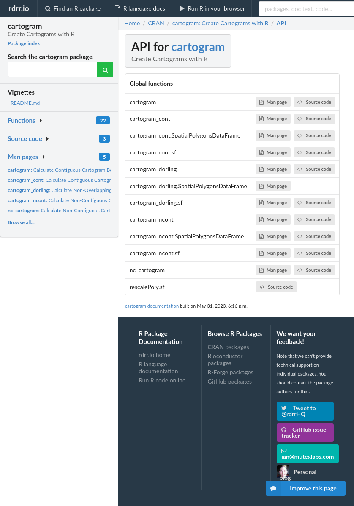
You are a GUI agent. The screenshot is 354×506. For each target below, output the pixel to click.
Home (132, 23)
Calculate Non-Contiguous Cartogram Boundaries (83, 200)
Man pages (23, 156)
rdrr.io (18, 8)
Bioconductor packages (224, 359)
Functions (21, 120)
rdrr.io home (154, 355)
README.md (25, 103)
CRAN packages (228, 347)
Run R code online (162, 380)
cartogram (198, 46)
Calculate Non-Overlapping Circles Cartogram (80, 190)
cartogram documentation (152, 305)
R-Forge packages (230, 372)
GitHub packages (229, 381)
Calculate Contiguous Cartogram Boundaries (70, 170)
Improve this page (301, 488)
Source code (25, 138)
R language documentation (158, 367)
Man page (273, 102)
